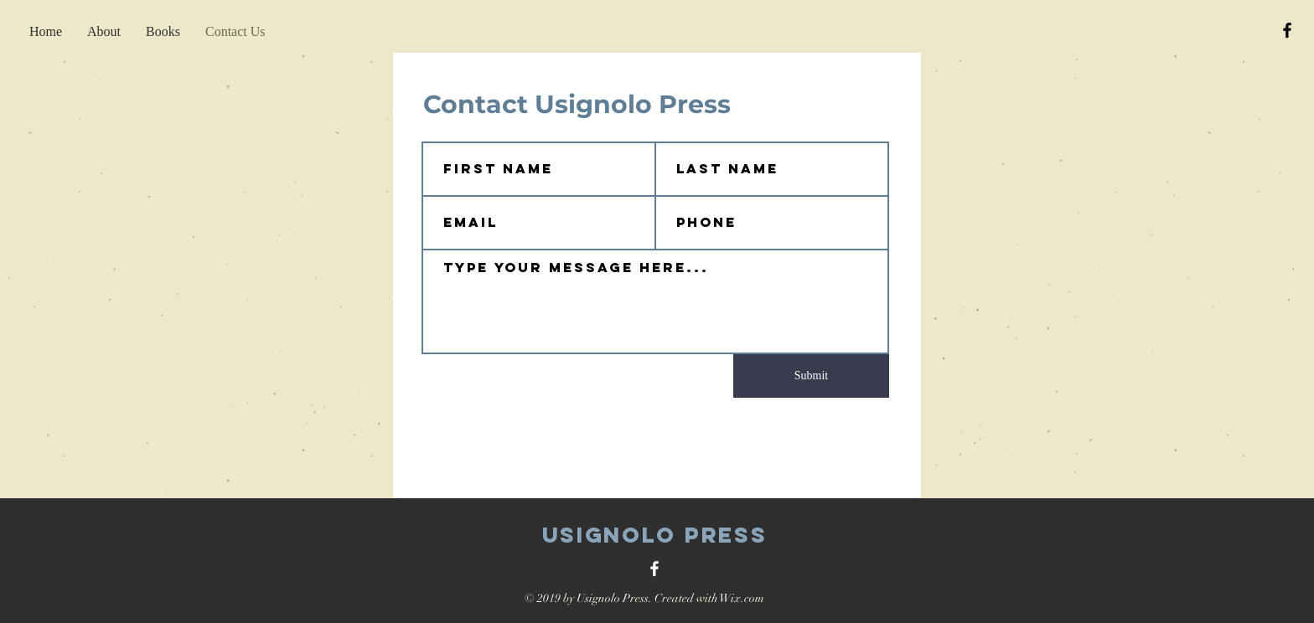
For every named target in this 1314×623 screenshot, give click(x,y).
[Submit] (811, 376)
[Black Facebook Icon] (1287, 30)
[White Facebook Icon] (654, 569)
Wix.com (742, 598)
